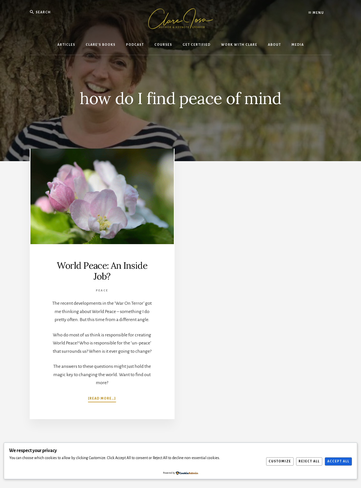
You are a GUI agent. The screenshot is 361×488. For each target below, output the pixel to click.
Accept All (338, 461)
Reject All (309, 461)
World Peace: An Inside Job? (102, 271)
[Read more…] (102, 398)
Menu (316, 13)
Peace (102, 290)
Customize (280, 461)
